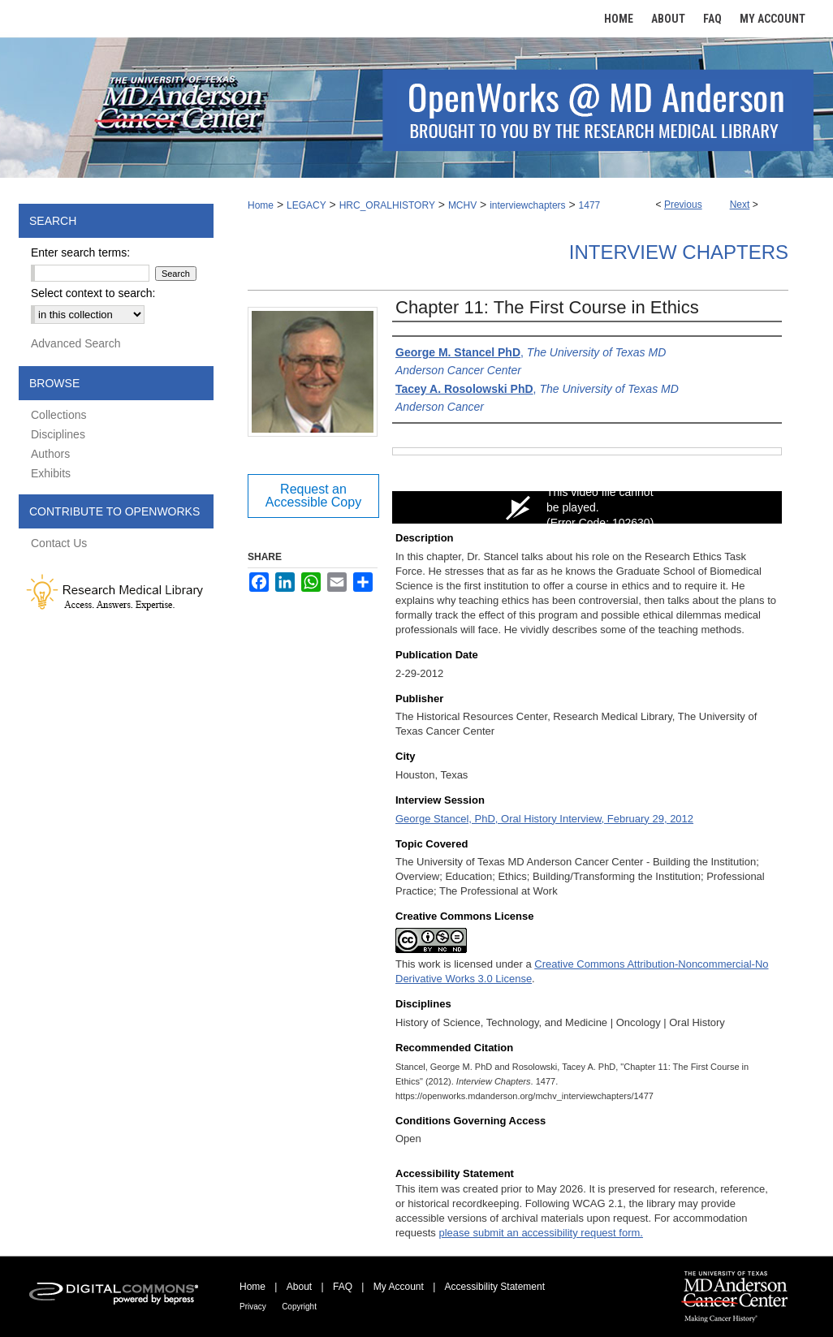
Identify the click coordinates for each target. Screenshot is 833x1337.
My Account (398, 1286)
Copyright (299, 1306)
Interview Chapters (678, 252)
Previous (683, 204)
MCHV (462, 205)
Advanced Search (76, 343)
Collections (58, 414)
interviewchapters (527, 205)
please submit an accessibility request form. (540, 1233)
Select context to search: (93, 293)
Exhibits (51, 473)
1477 (590, 205)
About (299, 1286)
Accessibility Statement (495, 1286)
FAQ (342, 1286)
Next (740, 204)
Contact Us (59, 543)
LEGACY (306, 205)
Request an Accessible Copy (313, 495)
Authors (50, 453)
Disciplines (58, 434)
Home (261, 205)
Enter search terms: (80, 252)
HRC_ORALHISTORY (387, 205)
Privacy (253, 1306)
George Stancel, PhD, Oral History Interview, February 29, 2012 (544, 819)
